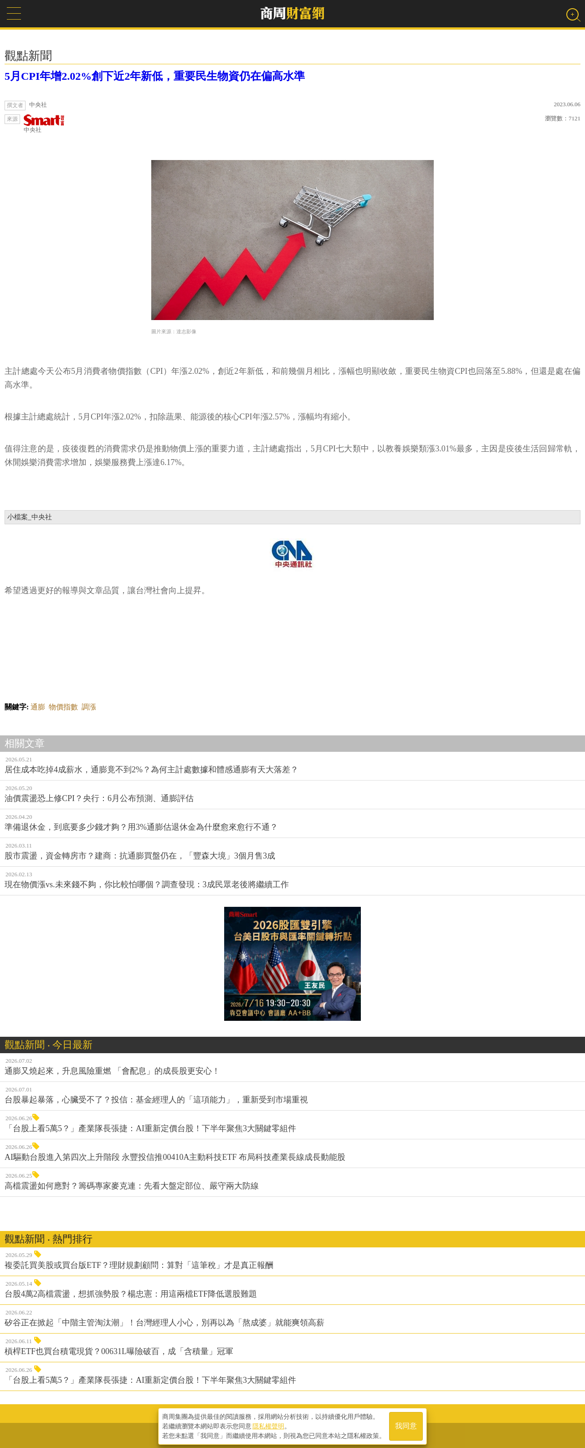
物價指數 (63, 707)
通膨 (38, 707)
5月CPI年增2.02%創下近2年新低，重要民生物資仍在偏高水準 (155, 76)
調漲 (89, 707)
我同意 (406, 1426)
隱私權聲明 (268, 1425)
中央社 (44, 123)
